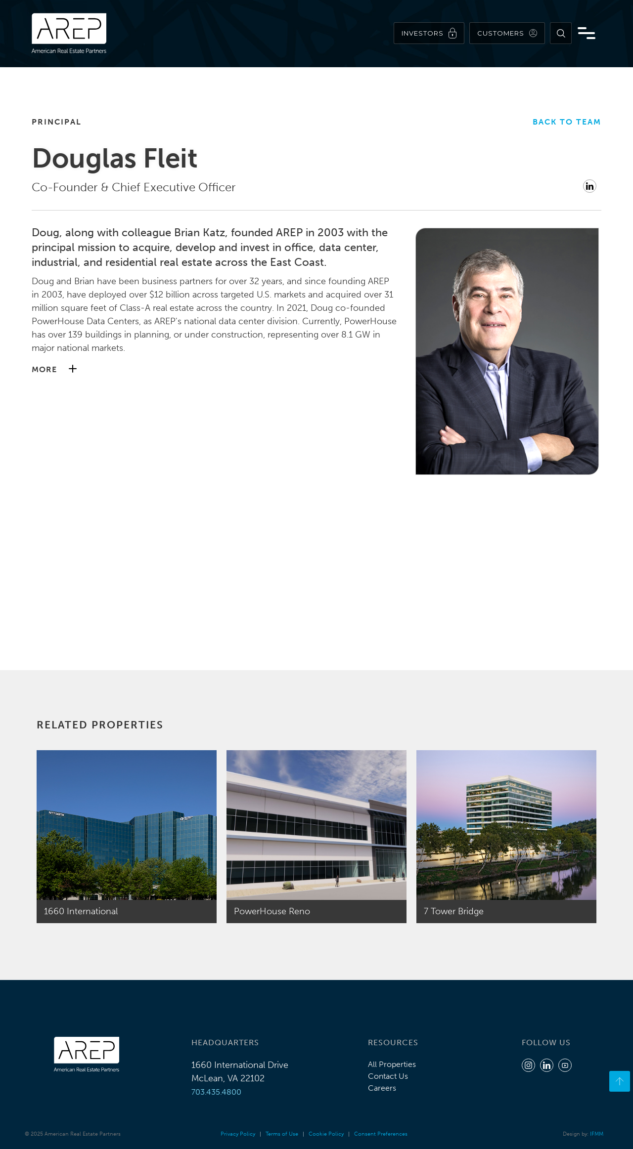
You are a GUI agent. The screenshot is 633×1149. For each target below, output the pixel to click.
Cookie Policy (326, 1134)
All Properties (392, 1064)
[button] (215, 370)
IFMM (596, 1134)
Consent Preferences (380, 1134)
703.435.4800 (216, 1092)
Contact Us (388, 1076)
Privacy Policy (238, 1134)
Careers (382, 1088)
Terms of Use (282, 1134)
